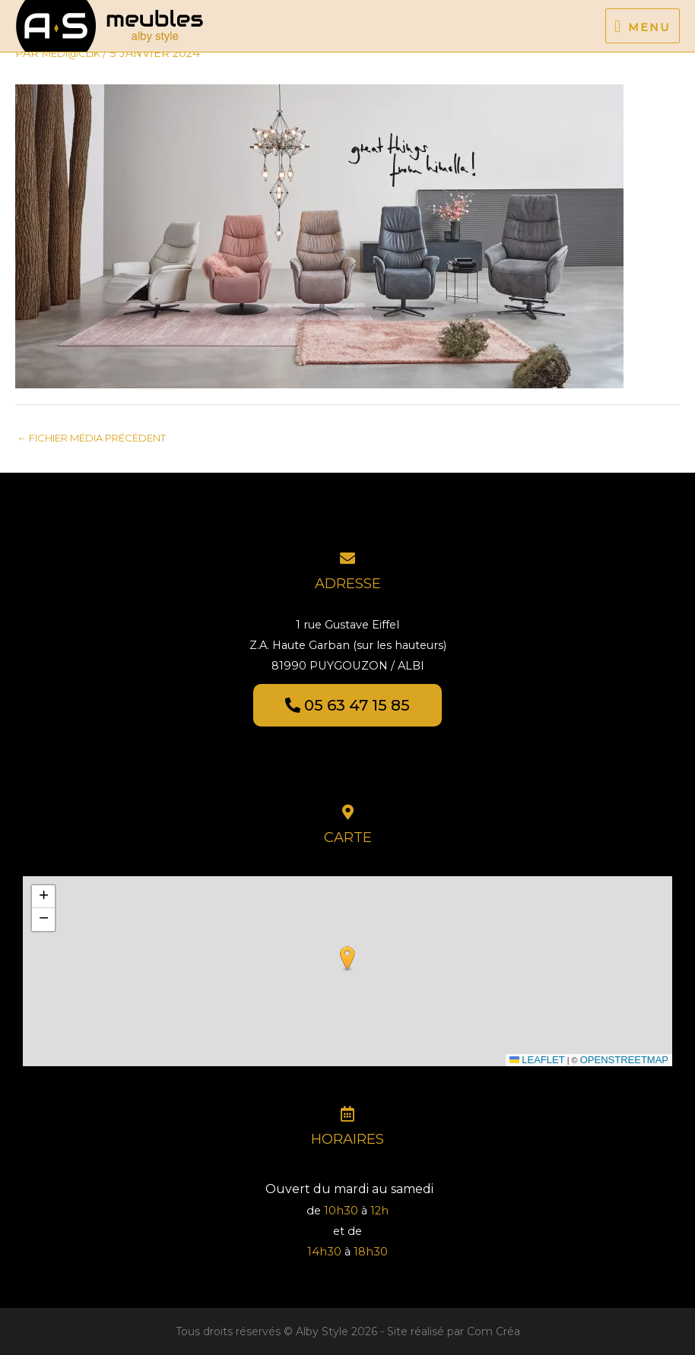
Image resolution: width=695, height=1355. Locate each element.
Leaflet (537, 1059)
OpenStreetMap (624, 1059)
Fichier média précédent (91, 438)
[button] (347, 958)
